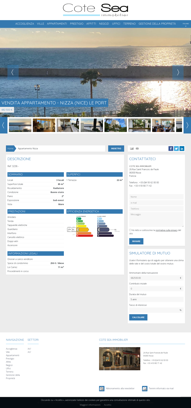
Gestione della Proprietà (157, 23)
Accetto (107, 404)
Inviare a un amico (132, 148)
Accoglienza (24, 23)
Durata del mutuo (137, 294)
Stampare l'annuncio (137, 148)
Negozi (104, 23)
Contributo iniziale (138, 283)
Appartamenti (57, 23)
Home (10, 148)
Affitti (91, 23)
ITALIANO (186, 24)
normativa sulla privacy (166, 230)
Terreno (129, 23)
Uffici (116, 23)
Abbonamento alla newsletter (120, 388)
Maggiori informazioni (90, 404)
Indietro (116, 148)
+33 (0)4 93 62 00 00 (149, 182)
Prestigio (76, 23)
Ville (40, 23)
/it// (29, 348)
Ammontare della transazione (143, 272)
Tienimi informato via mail (161, 388)
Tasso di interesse (138, 305)
